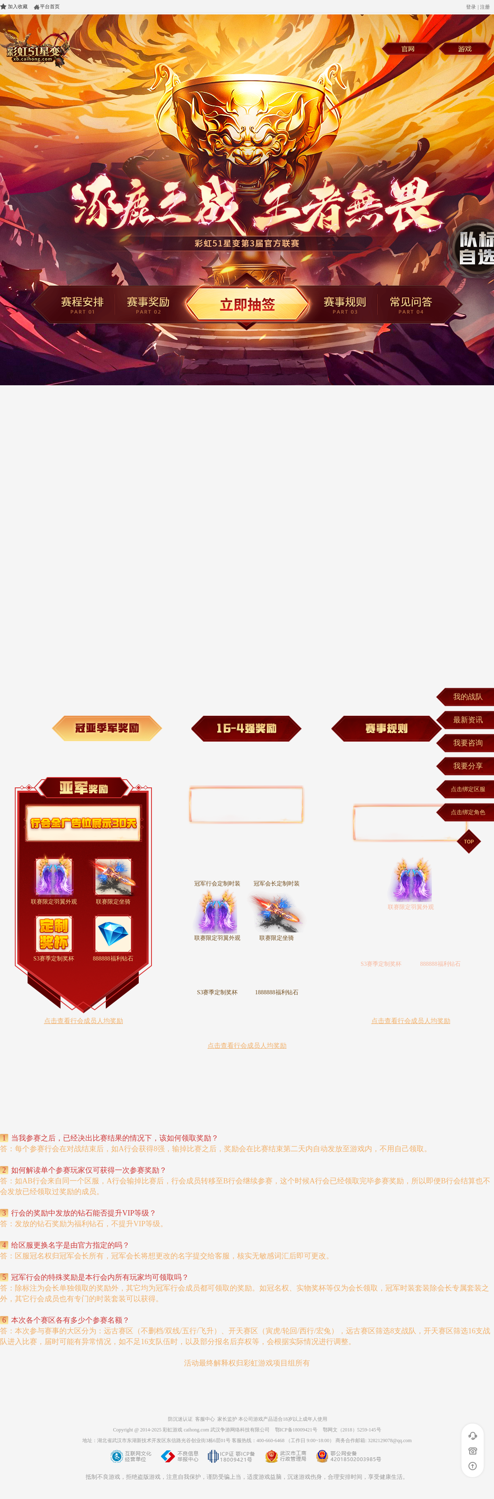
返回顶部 (472, 1466)
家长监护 (227, 1419)
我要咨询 (468, 743)
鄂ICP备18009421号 (296, 1430)
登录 (471, 7)
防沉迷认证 (180, 1419)
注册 (485, 7)
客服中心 (205, 1419)
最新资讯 (468, 720)
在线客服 (472, 1436)
